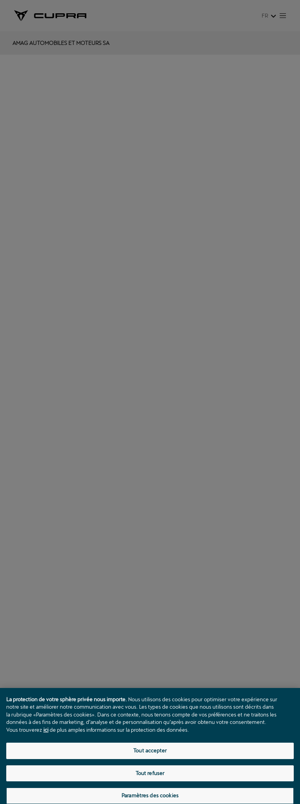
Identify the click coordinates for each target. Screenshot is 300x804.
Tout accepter (150, 759)
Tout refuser (150, 782)
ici (45, 738)
